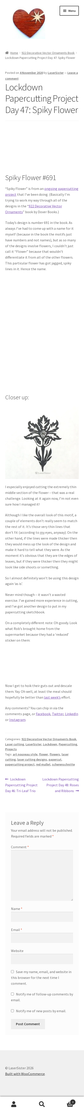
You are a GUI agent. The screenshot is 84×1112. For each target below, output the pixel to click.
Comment (20, 847)
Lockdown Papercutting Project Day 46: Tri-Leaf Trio (21, 784)
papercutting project (19, 764)
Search (42, 1104)
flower (43, 754)
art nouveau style (25, 754)
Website (17, 950)
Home (14, 53)
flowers (55, 754)
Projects (11, 749)
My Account (14, 1104)
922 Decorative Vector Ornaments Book (48, 53)
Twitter (57, 714)
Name (16, 908)
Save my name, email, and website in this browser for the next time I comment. (41, 978)
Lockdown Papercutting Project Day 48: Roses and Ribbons (60, 784)
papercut (55, 759)
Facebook (43, 714)
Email (16, 929)
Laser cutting (14, 744)
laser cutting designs (32, 759)
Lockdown (50, 744)
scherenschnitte (63, 764)
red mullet (43, 764)
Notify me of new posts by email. (41, 1011)
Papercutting (68, 744)
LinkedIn (71, 714)
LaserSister (56, 73)
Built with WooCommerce (25, 1074)
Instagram (17, 719)
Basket (66, 1101)
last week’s (52, 697)
